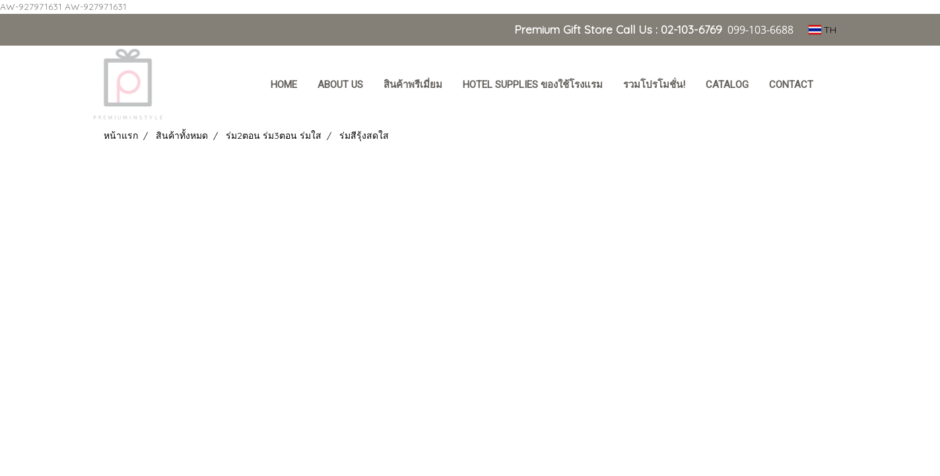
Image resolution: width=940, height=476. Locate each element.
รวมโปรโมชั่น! (654, 85)
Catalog (727, 85)
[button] (835, 86)
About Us (340, 85)
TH (822, 30)
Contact (791, 85)
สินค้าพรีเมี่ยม (413, 85)
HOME (284, 85)
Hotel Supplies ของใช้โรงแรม (533, 85)
